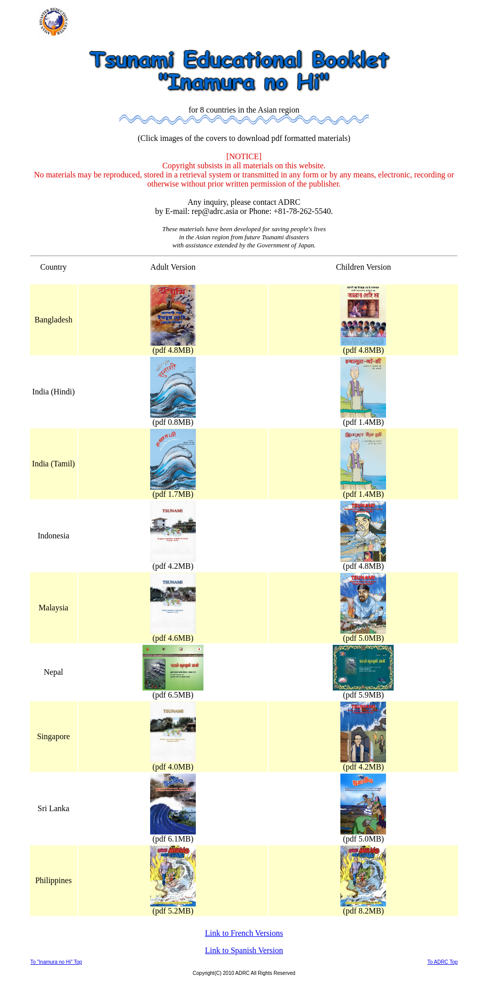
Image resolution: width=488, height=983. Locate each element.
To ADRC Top (442, 962)
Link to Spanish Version (244, 950)
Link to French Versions (244, 933)
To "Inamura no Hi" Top (56, 962)
